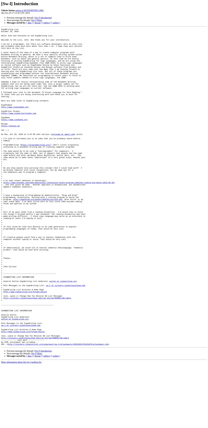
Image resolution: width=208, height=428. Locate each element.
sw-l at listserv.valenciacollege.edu (65, 337)
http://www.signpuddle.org (14, 123)
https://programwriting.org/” (36, 168)
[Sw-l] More (36, 20)
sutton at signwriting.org (63, 332)
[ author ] (56, 23)
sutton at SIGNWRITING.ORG (29, 10)
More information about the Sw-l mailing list (21, 425)
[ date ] (29, 23)
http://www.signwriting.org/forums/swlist (25, 344)
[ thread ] (37, 23)
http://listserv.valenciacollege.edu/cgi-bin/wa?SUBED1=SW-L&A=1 (37, 352)
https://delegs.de (10, 145)
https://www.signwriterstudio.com (18, 130)
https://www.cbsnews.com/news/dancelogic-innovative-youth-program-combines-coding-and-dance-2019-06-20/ (59, 213)
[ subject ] (46, 23)
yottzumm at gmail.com (62, 155)
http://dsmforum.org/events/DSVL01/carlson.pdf (37, 233)
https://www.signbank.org (14, 138)
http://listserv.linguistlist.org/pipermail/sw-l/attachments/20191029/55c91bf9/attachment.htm (58, 407)
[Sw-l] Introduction (43, 18)
